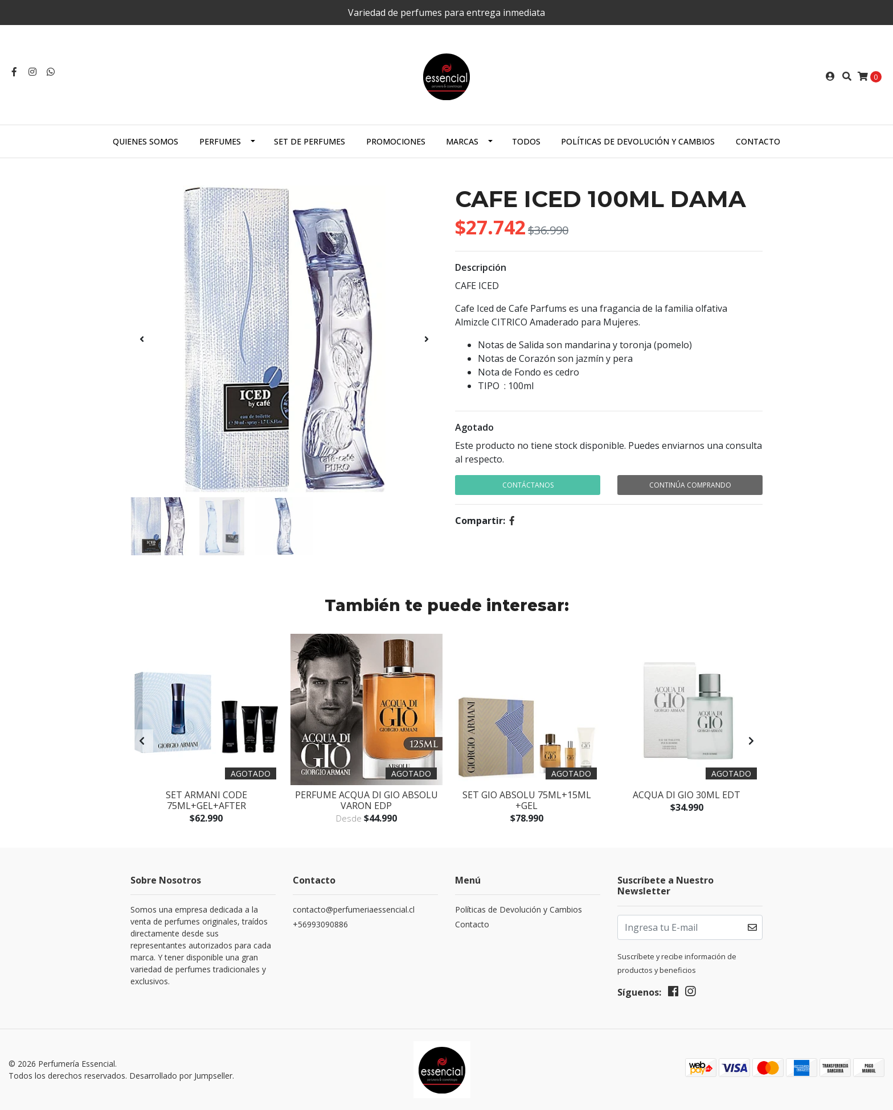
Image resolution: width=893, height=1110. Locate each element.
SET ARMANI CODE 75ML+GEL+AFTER (206, 800)
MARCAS (462, 141)
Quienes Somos (145, 141)
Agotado (474, 427)
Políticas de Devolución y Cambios (638, 141)
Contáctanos (528, 485)
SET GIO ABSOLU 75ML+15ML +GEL (526, 800)
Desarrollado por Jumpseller (180, 1075)
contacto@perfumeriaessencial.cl (354, 909)
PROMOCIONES (395, 141)
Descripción (480, 267)
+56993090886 (320, 924)
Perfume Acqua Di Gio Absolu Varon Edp (366, 800)
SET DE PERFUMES (309, 141)
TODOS (526, 141)
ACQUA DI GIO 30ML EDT (686, 795)
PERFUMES (220, 141)
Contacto (758, 141)
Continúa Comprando (690, 485)
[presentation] (141, 339)
